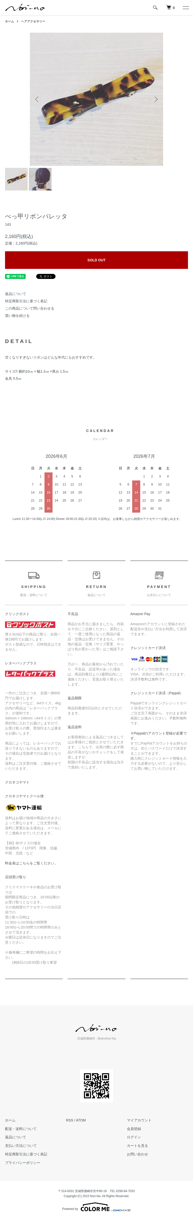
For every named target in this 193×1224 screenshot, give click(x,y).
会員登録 (134, 1129)
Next (155, 99)
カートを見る (137, 1146)
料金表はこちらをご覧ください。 (31, 863)
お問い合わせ (137, 1154)
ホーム (9, 21)
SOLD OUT (96, 260)
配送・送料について (21, 1129)
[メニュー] (185, 7)
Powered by (96, 1206)
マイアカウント (139, 1120)
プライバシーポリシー (22, 1163)
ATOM (81, 1120)
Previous (37, 99)
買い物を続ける (17, 316)
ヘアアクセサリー (33, 21)
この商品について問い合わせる (29, 308)
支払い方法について (21, 1146)
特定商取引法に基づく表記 (26, 301)
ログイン (134, 1137)
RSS (69, 1120)
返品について (15, 294)
